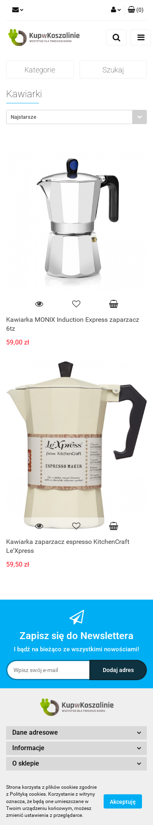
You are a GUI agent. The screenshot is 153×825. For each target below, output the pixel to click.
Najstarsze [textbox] (23, 117)
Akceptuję (123, 802)
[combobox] (76, 117)
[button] (135, 10)
